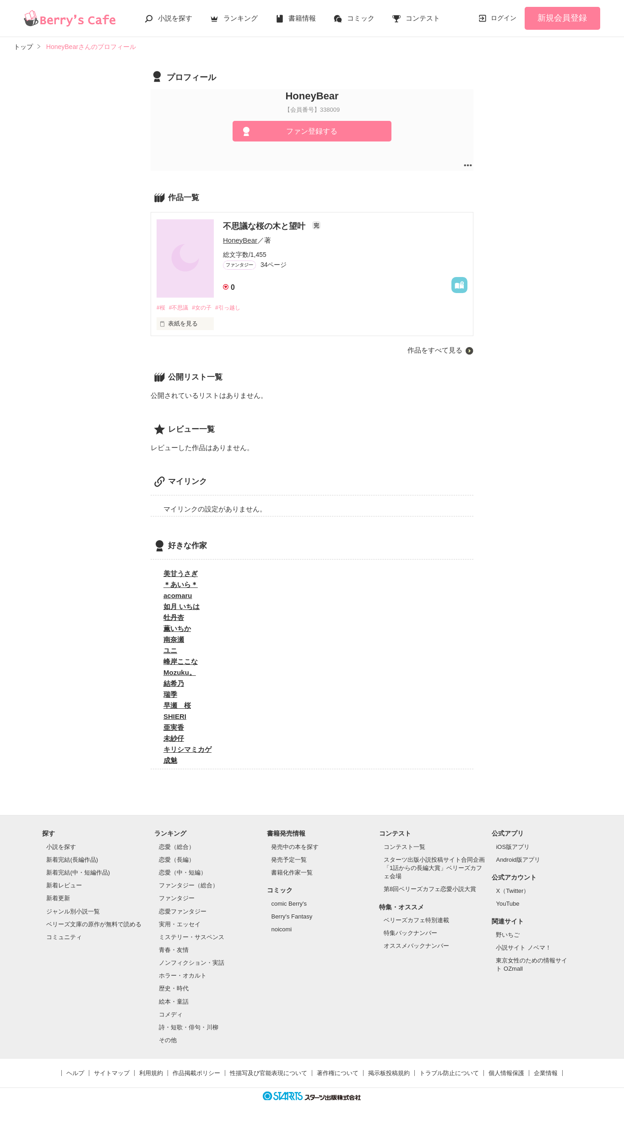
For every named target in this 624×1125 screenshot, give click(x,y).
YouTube (507, 904)
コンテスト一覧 (404, 847)
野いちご (508, 935)
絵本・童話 (174, 1002)
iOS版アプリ (513, 847)
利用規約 (151, 1074)
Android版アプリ (518, 860)
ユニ (170, 651)
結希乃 (173, 684)
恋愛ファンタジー (182, 911)
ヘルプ (75, 1074)
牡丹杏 (173, 618)
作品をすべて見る (434, 351)
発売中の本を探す (295, 847)
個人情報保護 (506, 1074)
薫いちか (177, 629)
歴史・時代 (174, 989)
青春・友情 (174, 950)
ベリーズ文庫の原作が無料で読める (93, 924)
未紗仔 (173, 739)
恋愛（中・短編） (182, 873)
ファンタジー (177, 899)
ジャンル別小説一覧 (73, 911)
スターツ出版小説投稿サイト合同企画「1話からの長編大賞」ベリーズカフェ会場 (434, 868)
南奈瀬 (173, 640)
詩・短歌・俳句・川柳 (188, 1027)
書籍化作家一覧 (292, 873)
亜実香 (173, 728)
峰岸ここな (180, 662)
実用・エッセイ (180, 924)
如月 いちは (181, 607)
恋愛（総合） (177, 847)
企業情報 (546, 1074)
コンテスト (423, 18)
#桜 (161, 307)
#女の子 (206, 307)
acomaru (177, 596)
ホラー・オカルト (182, 976)
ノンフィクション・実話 (191, 963)
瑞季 (170, 695)
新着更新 (58, 899)
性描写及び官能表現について (268, 1074)
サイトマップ (112, 1074)
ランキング (240, 18)
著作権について (337, 1074)
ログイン (503, 18)
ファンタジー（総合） (188, 886)
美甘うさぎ (180, 574)
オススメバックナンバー (416, 946)
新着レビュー (64, 886)
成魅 (170, 761)
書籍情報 (302, 18)
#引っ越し (235, 307)
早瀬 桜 (177, 706)
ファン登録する (311, 131)
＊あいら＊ (180, 585)
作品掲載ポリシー (196, 1074)
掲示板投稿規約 (389, 1074)
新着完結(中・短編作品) (78, 873)
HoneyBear (240, 240)
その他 (168, 1040)
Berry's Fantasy (291, 916)
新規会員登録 (562, 17)
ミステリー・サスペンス (191, 937)
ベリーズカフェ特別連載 (416, 921)
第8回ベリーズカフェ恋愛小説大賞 (430, 889)
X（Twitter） (512, 891)
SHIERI (174, 717)
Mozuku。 (179, 673)
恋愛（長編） (177, 860)
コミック (360, 18)
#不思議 (180, 307)
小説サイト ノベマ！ (523, 948)
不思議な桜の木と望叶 (265, 226)
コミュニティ (64, 937)
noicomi (281, 929)
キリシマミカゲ (187, 750)
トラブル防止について (449, 1074)
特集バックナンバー (410, 933)
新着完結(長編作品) (72, 860)
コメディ (171, 1014)
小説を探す (175, 18)
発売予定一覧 (289, 860)
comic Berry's (289, 904)
